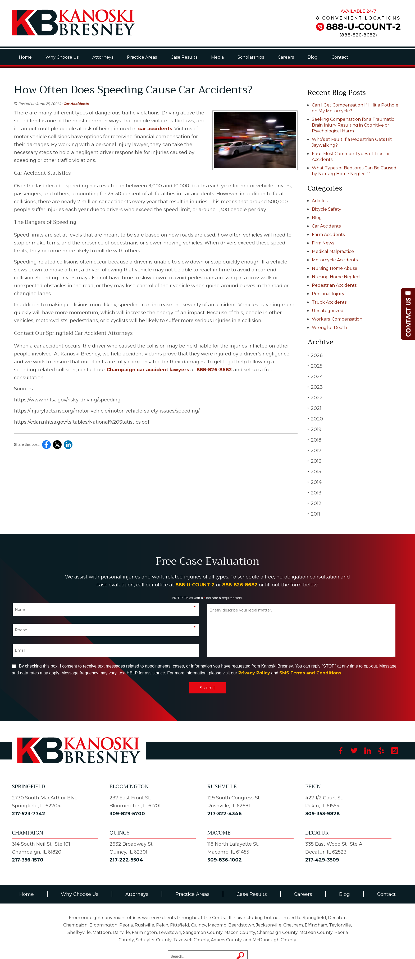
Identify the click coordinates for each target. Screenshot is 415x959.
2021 (314, 408)
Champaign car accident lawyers (148, 370)
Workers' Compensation (337, 319)
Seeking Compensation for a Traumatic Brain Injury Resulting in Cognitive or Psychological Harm (353, 125)
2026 (315, 355)
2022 (315, 397)
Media (217, 57)
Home (25, 57)
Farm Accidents (328, 234)
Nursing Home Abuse (334, 268)
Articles (319, 200)
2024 (315, 376)
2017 (314, 450)
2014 (315, 482)
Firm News (323, 242)
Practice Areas (142, 57)
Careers (286, 57)
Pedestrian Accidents (334, 285)
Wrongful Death (329, 327)
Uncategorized (328, 310)
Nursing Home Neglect (336, 276)
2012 (314, 503)
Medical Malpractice (333, 251)
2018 (314, 440)
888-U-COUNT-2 (363, 26)
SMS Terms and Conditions (310, 672)
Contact (339, 57)
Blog (313, 57)
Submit (207, 687)
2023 (315, 387)
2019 (314, 429)
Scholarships (251, 57)
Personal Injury (328, 293)
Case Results (184, 57)
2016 (314, 461)
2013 (314, 493)
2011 (314, 514)
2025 (315, 366)
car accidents (155, 129)
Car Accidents (76, 103)
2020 (315, 419)
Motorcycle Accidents (335, 259)
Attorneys (102, 57)
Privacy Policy (254, 672)
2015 (314, 471)
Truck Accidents (329, 302)
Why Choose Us (62, 57)
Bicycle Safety (326, 209)
